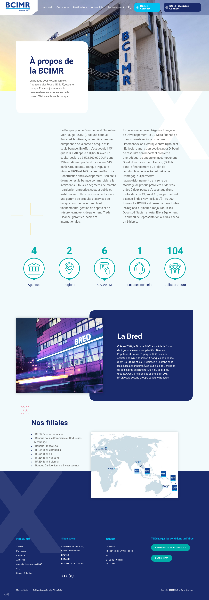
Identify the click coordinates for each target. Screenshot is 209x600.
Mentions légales (22, 590)
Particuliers (80, 7)
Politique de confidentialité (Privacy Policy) (48, 590)
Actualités (97, 7)
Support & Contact (24, 573)
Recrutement (116, 7)
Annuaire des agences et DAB (29, 564)
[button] (7, 594)
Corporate (62, 7)
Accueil (47, 7)
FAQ (18, 569)
